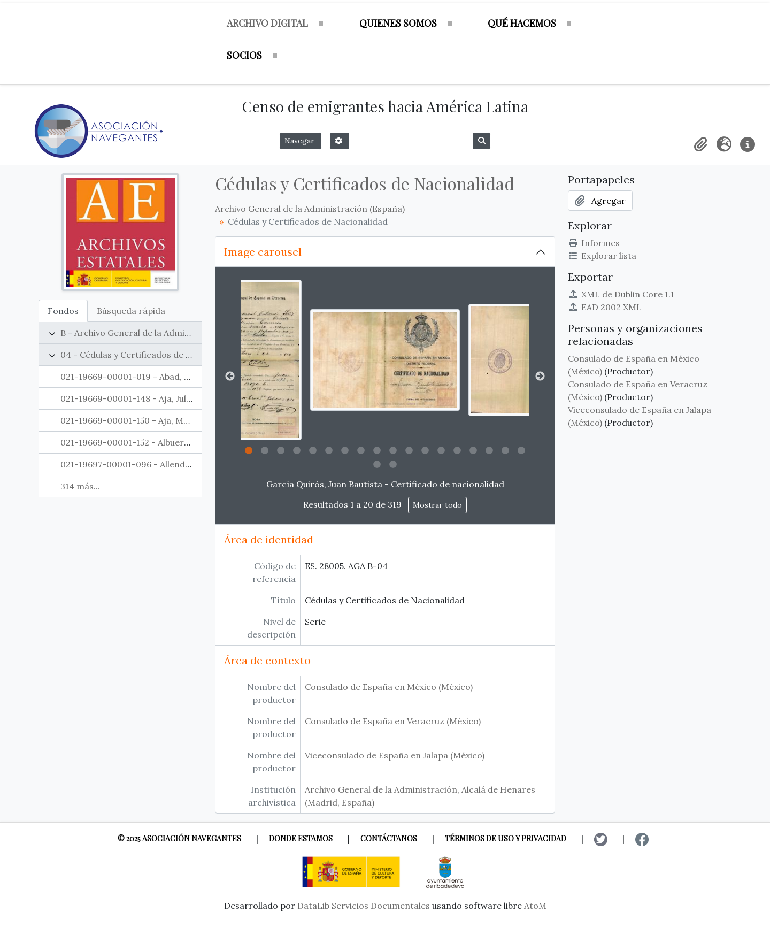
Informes (594, 242)
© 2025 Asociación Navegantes (179, 838)
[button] (700, 144)
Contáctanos (388, 838)
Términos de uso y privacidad (505, 838)
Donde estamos (301, 838)
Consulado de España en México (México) (389, 686)
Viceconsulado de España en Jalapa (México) (394, 755)
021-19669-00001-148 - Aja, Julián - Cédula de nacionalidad (181, 398)
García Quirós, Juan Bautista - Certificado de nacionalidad (385, 484)
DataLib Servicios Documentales (363, 905)
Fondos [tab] (63, 310)
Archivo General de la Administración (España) (310, 208)
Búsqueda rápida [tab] (131, 310)
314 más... (80, 486)
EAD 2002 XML (605, 307)
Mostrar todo (437, 505)
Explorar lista (602, 255)
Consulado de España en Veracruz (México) (393, 721)
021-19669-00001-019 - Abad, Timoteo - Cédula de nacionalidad (191, 376)
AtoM (535, 905)
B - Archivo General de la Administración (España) (162, 332)
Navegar (300, 140)
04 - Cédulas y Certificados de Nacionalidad (150, 354)
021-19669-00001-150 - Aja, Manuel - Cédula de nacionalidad (184, 420)
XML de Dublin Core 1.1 (621, 294)
